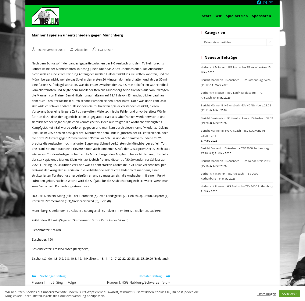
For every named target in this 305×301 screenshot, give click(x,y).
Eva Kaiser (105, 50)
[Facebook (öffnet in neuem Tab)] (260, 2)
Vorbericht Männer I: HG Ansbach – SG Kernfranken (234, 67)
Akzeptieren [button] (289, 293)
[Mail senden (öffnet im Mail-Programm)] (271, 2)
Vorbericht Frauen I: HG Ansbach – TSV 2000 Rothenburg (237, 186)
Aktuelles (81, 50)
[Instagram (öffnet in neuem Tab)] (266, 2)
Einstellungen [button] (266, 294)
